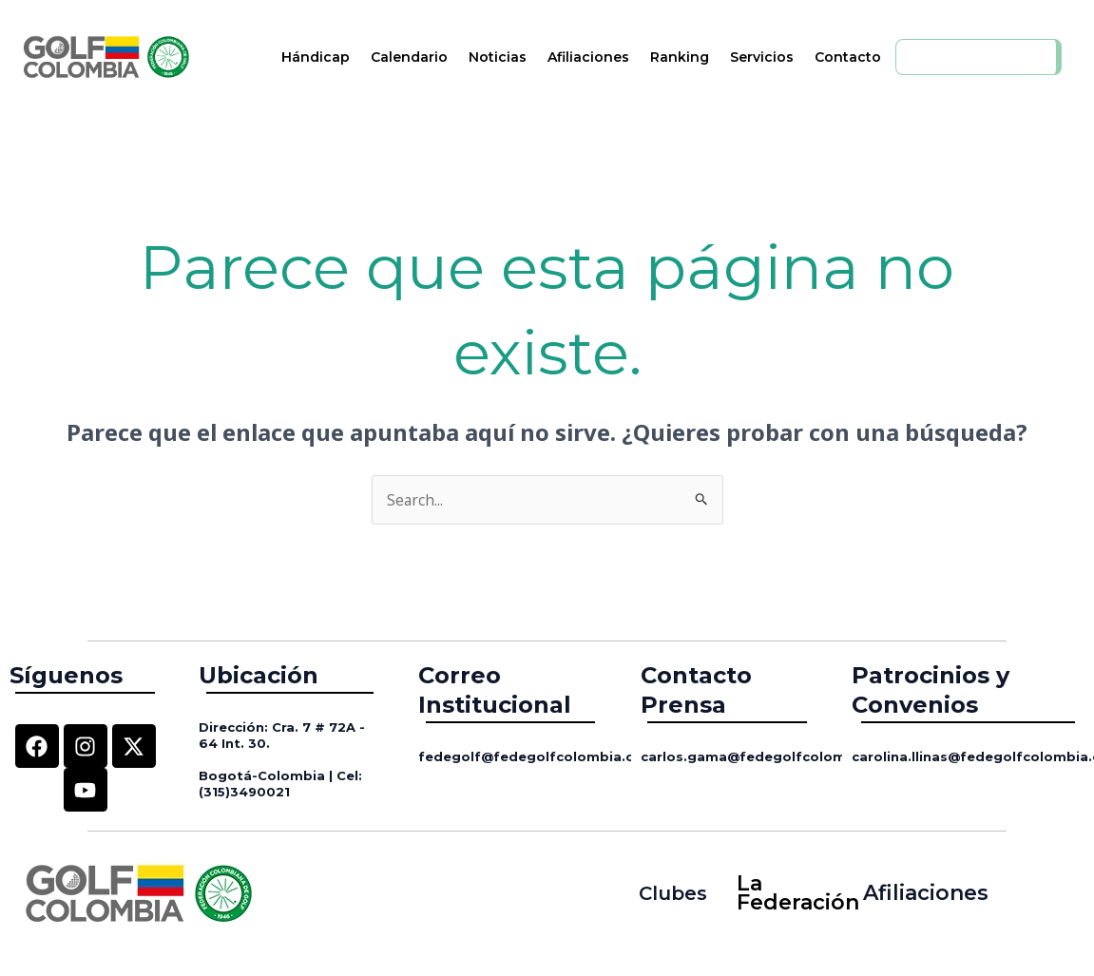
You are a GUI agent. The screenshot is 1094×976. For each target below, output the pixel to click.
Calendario (409, 57)
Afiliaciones (588, 57)
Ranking (679, 57)
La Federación (792, 893)
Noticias (498, 57)
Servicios (762, 57)
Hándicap (315, 57)
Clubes (673, 893)
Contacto (848, 57)
